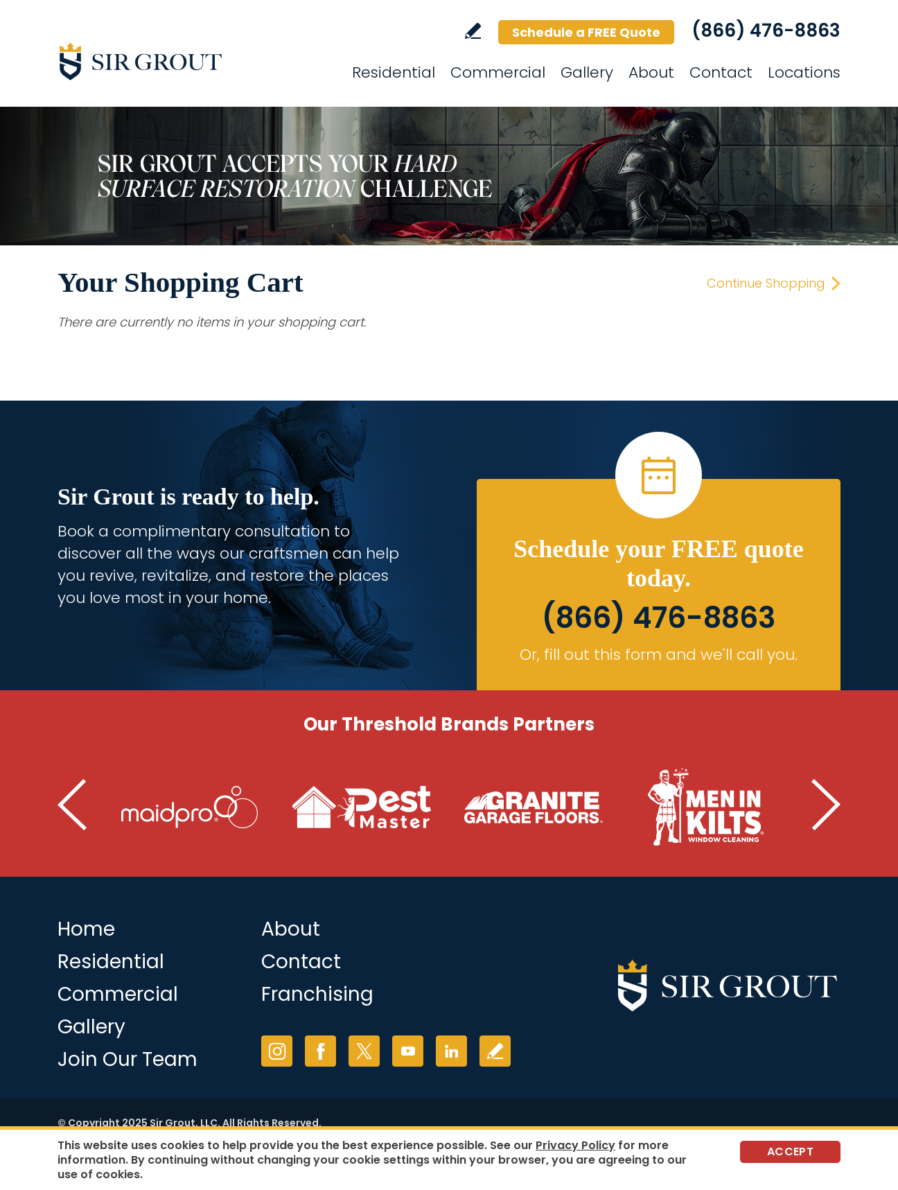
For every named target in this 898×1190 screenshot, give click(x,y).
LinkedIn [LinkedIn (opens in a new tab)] (451, 1051)
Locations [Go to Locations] (804, 72)
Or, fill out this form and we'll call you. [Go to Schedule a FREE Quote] (659, 654)
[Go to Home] (182, 61)
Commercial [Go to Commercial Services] (497, 72)
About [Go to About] (651, 72)
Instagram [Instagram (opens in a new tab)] (276, 1051)
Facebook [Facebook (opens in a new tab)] (320, 1051)
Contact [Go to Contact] (720, 72)
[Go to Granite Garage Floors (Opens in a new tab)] (533, 807)
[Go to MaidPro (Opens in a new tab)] (190, 807)
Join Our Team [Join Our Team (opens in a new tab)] (127, 1059)
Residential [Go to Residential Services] (393, 72)
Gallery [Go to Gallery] (587, 72)
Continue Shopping (766, 283)
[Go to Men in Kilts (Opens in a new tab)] (705, 807)
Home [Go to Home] (86, 929)
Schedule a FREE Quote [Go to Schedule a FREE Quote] (586, 32)
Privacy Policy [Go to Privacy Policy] (575, 1145)
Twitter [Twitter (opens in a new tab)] (364, 1051)
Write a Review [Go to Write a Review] (473, 31)
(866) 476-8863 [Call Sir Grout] (766, 30)
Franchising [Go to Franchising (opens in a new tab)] (317, 994)
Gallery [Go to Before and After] (91, 1026)
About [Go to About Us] (290, 929)
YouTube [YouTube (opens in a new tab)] (407, 1051)
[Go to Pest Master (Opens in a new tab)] (361, 807)
